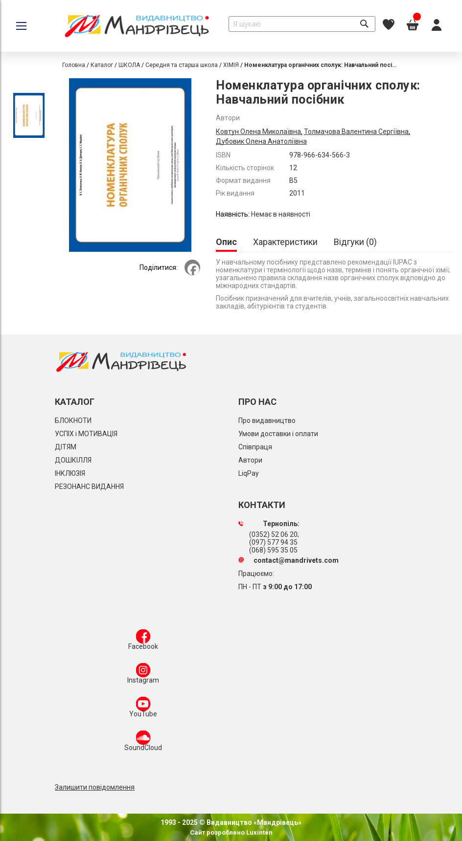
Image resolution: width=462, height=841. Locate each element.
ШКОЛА (129, 65)
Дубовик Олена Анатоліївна (261, 141)
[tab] (226, 243)
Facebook (143, 641)
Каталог (102, 65)
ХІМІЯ (231, 65)
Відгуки (355, 242)
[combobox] (302, 24)
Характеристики (285, 242)
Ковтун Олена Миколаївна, (259, 131)
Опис (226, 242)
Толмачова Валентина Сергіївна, (357, 131)
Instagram (143, 675)
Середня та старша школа (181, 65)
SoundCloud (143, 743)
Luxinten (259, 832)
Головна (73, 65)
